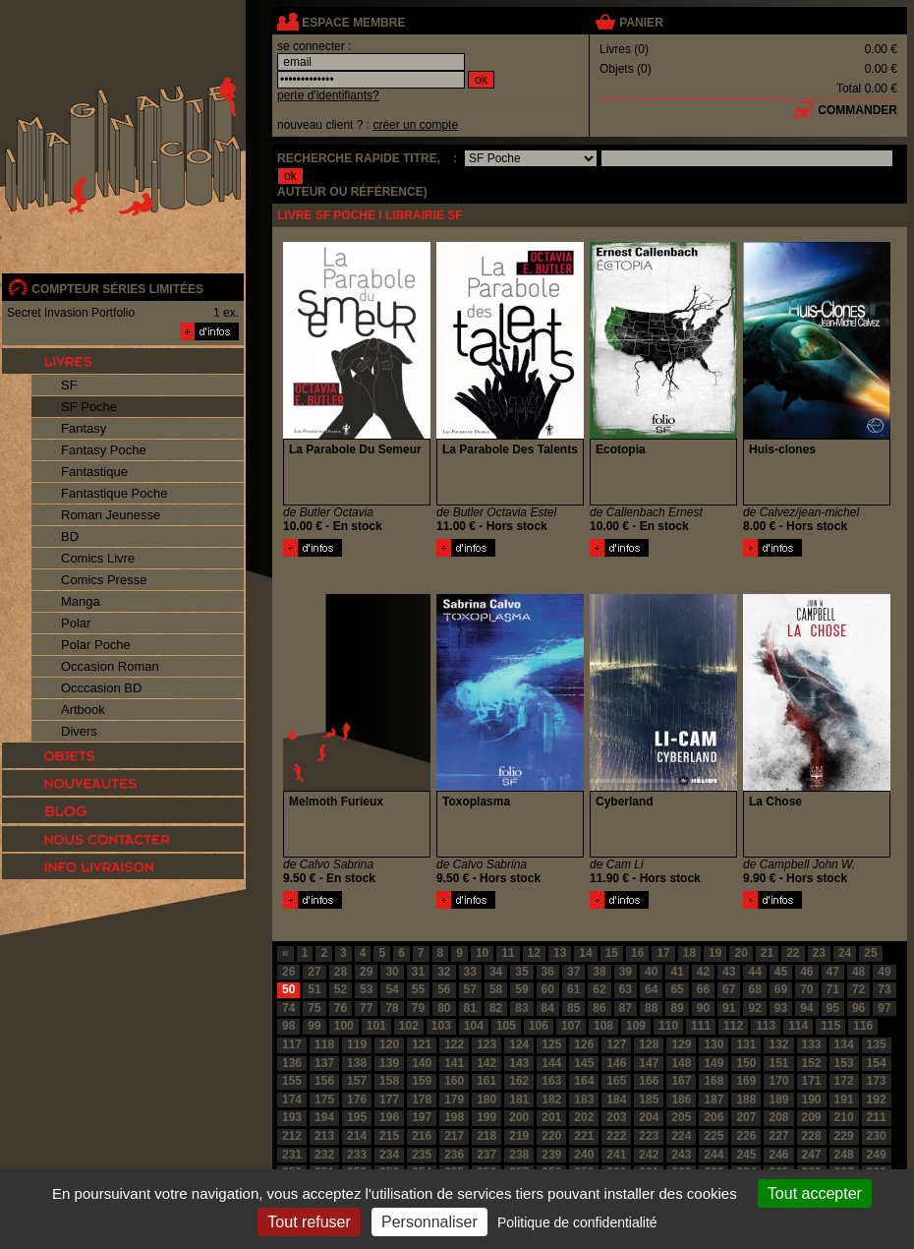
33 (470, 972)
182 (551, 1099)
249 (876, 1154)
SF (69, 385)
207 (746, 1117)
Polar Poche (96, 644)
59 (521, 989)
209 (812, 1117)
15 (611, 953)
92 (754, 1008)
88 (651, 1008)
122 (454, 1044)
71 (833, 989)
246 (778, 1154)
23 (819, 953)
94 (806, 1008)
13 (559, 953)
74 (288, 1008)
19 (715, 953)
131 (746, 1044)
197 (421, 1117)
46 (806, 972)
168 (713, 1081)
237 (486, 1154)
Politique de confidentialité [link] (577, 1222)
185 (648, 1099)
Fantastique (94, 471)
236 (454, 1154)
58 (495, 989)
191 (844, 1099)
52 (340, 989)
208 (778, 1117)
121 (421, 1044)
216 (421, 1136)
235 (421, 1154)
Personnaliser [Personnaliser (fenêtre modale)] (429, 1222)
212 (292, 1136)
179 (454, 1099)
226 (746, 1136)
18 (689, 953)
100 (344, 1026)
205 (681, 1117)
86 (599, 1008)
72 (858, 989)
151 (778, 1063)
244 (713, 1154)
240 (584, 1154)
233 (357, 1154)
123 (486, 1044)
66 (703, 989)
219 (519, 1136)
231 (292, 1154)
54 (391, 989)
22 (792, 953)
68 (754, 989)
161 (486, 1081)
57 (470, 989)
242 (648, 1154)
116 (863, 1026)
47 (833, 972)
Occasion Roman (110, 666)
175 (324, 1099)
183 (584, 1099)
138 (357, 1063)
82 (495, 1008)
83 (521, 1008)
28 (340, 972)
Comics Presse (103, 579)
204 (648, 1117)
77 (366, 1008)
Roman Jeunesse (110, 514)
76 (340, 1008)
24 (844, 953)
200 (519, 1117)
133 (812, 1044)
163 (551, 1081)
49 (884, 972)
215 (389, 1136)
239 (551, 1154)
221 (584, 1136)
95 (833, 1008)
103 (441, 1026)
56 (443, 989)
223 (648, 1136)
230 (876, 1136)
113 (765, 1026)
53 (366, 989)
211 (876, 1117)
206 (713, 1117)
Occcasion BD (101, 688)
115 (830, 1026)
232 (324, 1154)
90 (703, 1008)
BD (70, 536)
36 (548, 972)
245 (746, 1154)
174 (292, 1099)
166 (648, 1081)
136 (292, 1063)
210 (844, 1117)
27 (314, 972)
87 (625, 1008)
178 (421, 1099)
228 (812, 1136)
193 (292, 1117)
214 (357, 1136)
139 (389, 1063)
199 (486, 1117)
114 (798, 1026)
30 (391, 972)
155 (292, 1081)
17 (663, 953)
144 (551, 1063)
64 (651, 989)
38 (599, 972)
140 (421, 1063)
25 (870, 953)
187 (713, 1099)
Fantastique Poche (114, 493)
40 (651, 972)
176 (357, 1099)
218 (486, 1136)
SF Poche (89, 406)
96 (858, 1008)
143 (519, 1063)
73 (884, 989)
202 (584, 1117)
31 (418, 972)
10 (482, 953)
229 (844, 1136)
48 (858, 972)
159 (421, 1081)
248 (844, 1154)
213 (324, 1136)
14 (585, 953)
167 (681, 1081)
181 (519, 1099)
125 (551, 1044)
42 (703, 972)
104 (474, 1026)
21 (767, 953)
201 (551, 1117)
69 (780, 989)
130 (713, 1044)
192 (876, 1099)
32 (443, 972)
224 (681, 1136)
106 (538, 1026)
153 (844, 1063)
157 (357, 1081)
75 (314, 1008)
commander (857, 110)
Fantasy (83, 428)
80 (443, 1008)
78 (391, 1008)
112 (733, 1026)
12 (534, 953)
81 (470, 1008)
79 (418, 1008)
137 (324, 1063)
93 (780, 1008)
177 (389, 1099)
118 (324, 1044)
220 (551, 1136)
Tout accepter (815, 1193)
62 (599, 989)
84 (548, 1008)
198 (454, 1117)
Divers (79, 731)
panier (640, 23)
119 (357, 1044)
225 (713, 1136)
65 (676, 989)
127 (616, 1044)
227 (778, 1136)
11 (507, 953)
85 (573, 1008)
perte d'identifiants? (328, 95)
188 (746, 1099)
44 (754, 972)
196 (389, 1117)
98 (288, 1026)
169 (746, 1081)
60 (548, 989)
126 (584, 1044)
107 (571, 1026)
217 (454, 1136)
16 (637, 953)
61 (573, 989)
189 (778, 1099)
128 (648, 1044)
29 (366, 972)
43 (728, 972)
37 (573, 972)
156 (324, 1081)
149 (713, 1063)
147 (648, 1063)
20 (740, 953)
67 (728, 989)
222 (616, 1136)
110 (668, 1026)
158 (389, 1081)
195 (357, 1117)
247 (812, 1154)
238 (519, 1154)
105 (506, 1026)
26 (288, 972)
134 (844, 1044)
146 (616, 1063)
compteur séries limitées (117, 289)
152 (812, 1063)
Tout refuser (308, 1222)
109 (636, 1026)
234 (389, 1154)
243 (681, 1154)
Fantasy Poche (103, 450)
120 (389, 1044)
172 (844, 1081)
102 (409, 1026)
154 (876, 1063)
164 (584, 1081)
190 (812, 1099)
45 (780, 972)
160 (454, 1081)
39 (625, 972)
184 (616, 1099)
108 (603, 1026)
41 (676, 972)
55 (418, 989)
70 (806, 989)
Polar (75, 623)
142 (486, 1063)
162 (519, 1081)
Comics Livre (98, 558)
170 (778, 1081)
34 (495, 972)
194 (324, 1117)
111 (701, 1026)
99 (314, 1026)
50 (288, 989)
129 (681, 1044)
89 (676, 1008)
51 (314, 989)
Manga (80, 601)
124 (519, 1044)
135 (876, 1044)
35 (521, 972)
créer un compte (415, 125)
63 (625, 989)
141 (454, 1063)
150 (746, 1063)
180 (486, 1099)
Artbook (83, 709)
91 (728, 1008)
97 (884, 1008)
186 (681, 1099)
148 (681, 1063)
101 (376, 1026)
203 (616, 1117)
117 (292, 1044)
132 (778, 1044)
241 (616, 1154)
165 (616, 1081)
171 (812, 1081)
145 (584, 1063)
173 (876, 1081)
